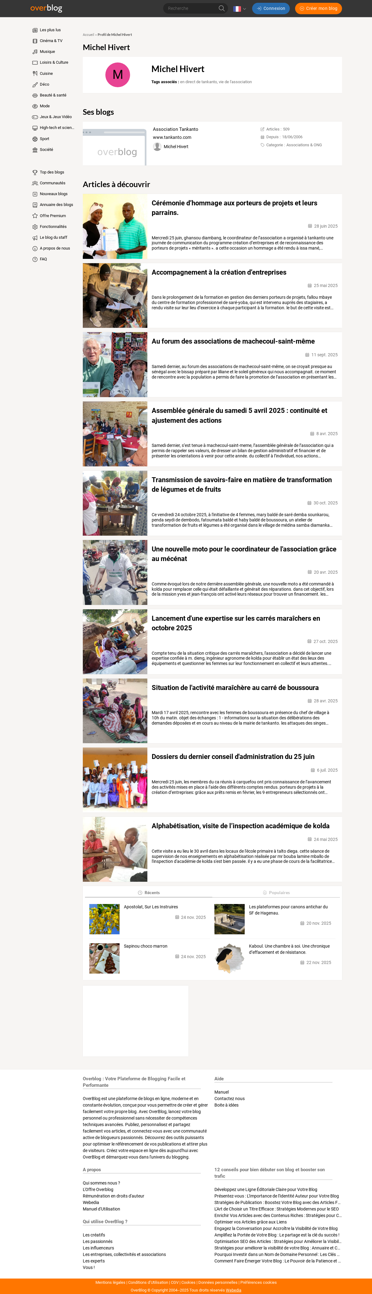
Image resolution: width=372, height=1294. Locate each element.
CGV (175, 1282)
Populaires (276, 892)
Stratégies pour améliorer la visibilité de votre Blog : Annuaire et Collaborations (288, 1247)
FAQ (39, 259)
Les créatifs (94, 1234)
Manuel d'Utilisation (101, 1208)
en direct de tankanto (198, 81)
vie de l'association (235, 81)
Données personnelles (218, 1282)
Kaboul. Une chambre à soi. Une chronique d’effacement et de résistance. (289, 949)
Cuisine (42, 74)
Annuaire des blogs (52, 205)
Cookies (188, 1282)
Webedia (91, 1202)
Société (42, 150)
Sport (40, 139)
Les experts (94, 1260)
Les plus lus (46, 30)
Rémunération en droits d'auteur (113, 1195)
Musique (43, 52)
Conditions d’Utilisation (148, 1282)
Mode (40, 106)
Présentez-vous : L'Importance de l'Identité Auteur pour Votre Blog (276, 1195)
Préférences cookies (258, 1282)
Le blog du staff (49, 238)
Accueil (88, 35)
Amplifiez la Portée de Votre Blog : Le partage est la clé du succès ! (277, 1234)
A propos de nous (50, 249)
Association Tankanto (175, 129)
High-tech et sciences (53, 128)
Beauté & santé (48, 95)
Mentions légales (110, 1282)
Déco (40, 85)
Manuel (221, 1092)
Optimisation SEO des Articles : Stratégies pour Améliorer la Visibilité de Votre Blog (292, 1241)
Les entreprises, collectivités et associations (124, 1254)
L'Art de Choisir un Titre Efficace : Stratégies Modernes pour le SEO (276, 1208)
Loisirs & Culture (49, 63)
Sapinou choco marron (145, 946)
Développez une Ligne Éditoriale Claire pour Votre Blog (265, 1189)
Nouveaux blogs (49, 194)
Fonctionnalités (49, 227)
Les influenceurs (98, 1247)
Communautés (48, 183)
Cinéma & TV (46, 41)
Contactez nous (229, 1098)
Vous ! (89, 1267)
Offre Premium (48, 216)
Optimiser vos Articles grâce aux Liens (250, 1221)
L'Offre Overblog (98, 1189)
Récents (148, 892)
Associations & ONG (304, 145)
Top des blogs (47, 172)
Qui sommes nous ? (101, 1182)
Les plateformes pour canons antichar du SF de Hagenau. (288, 909)
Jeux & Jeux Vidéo (51, 117)
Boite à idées (226, 1105)
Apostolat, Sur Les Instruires (151, 906)
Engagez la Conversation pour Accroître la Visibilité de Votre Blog (276, 1228)
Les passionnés (97, 1241)
